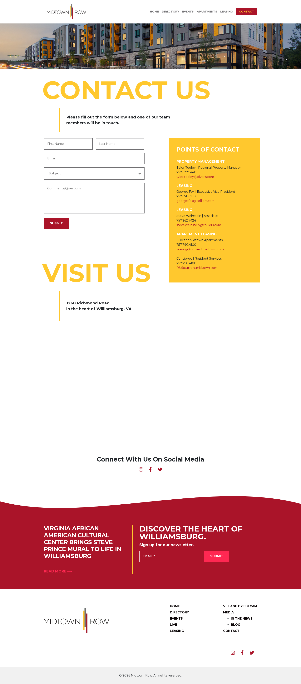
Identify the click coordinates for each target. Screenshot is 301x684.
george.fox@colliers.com (195, 201)
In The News (242, 618)
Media (228, 612)
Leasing (226, 11)
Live (173, 625)
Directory (170, 11)
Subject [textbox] (55, 173)
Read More (58, 571)
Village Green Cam (240, 606)
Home (154, 11)
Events (188, 11)
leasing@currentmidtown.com (200, 249)
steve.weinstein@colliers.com (198, 225)
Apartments (207, 11)
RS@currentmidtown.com (196, 268)
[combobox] (94, 173)
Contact (246, 11)
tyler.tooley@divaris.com (195, 177)
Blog (235, 625)
